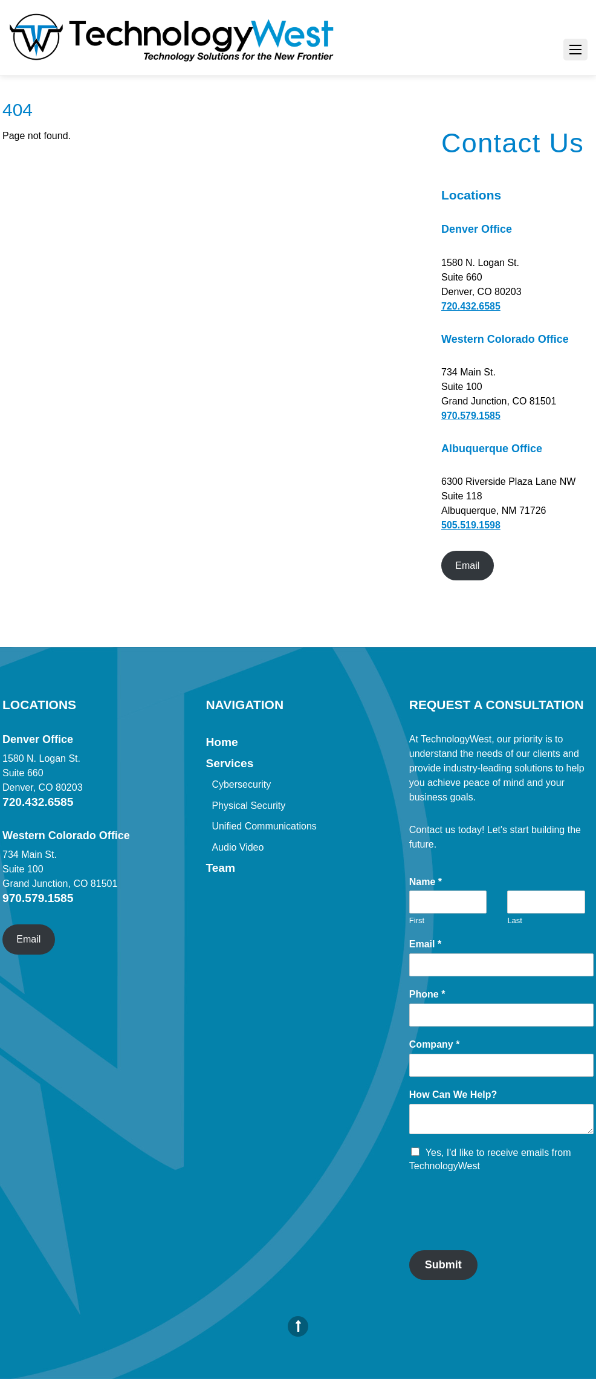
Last (514, 920)
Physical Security (248, 805)
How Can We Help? (453, 1094)
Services (229, 763)
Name (425, 882)
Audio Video (238, 847)
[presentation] (501, 1230)
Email (467, 565)
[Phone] (501, 1015)
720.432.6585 (470, 306)
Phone (427, 994)
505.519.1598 (470, 525)
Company (434, 1044)
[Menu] (575, 49)
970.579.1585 (470, 415)
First (416, 920)
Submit (443, 1265)
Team (220, 867)
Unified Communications (264, 826)
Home (222, 742)
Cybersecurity (241, 784)
